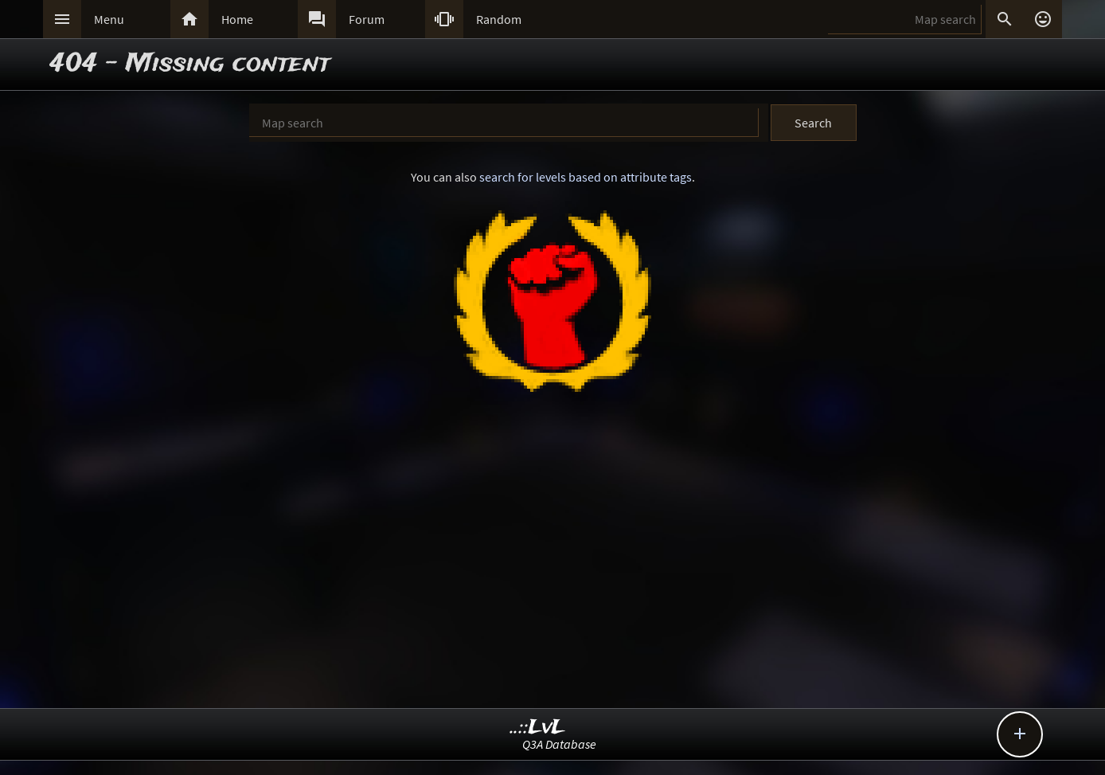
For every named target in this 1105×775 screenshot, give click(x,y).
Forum (367, 19)
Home (237, 19)
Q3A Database (559, 744)
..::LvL (537, 728)
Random (498, 19)
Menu (109, 19)
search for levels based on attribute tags (585, 177)
